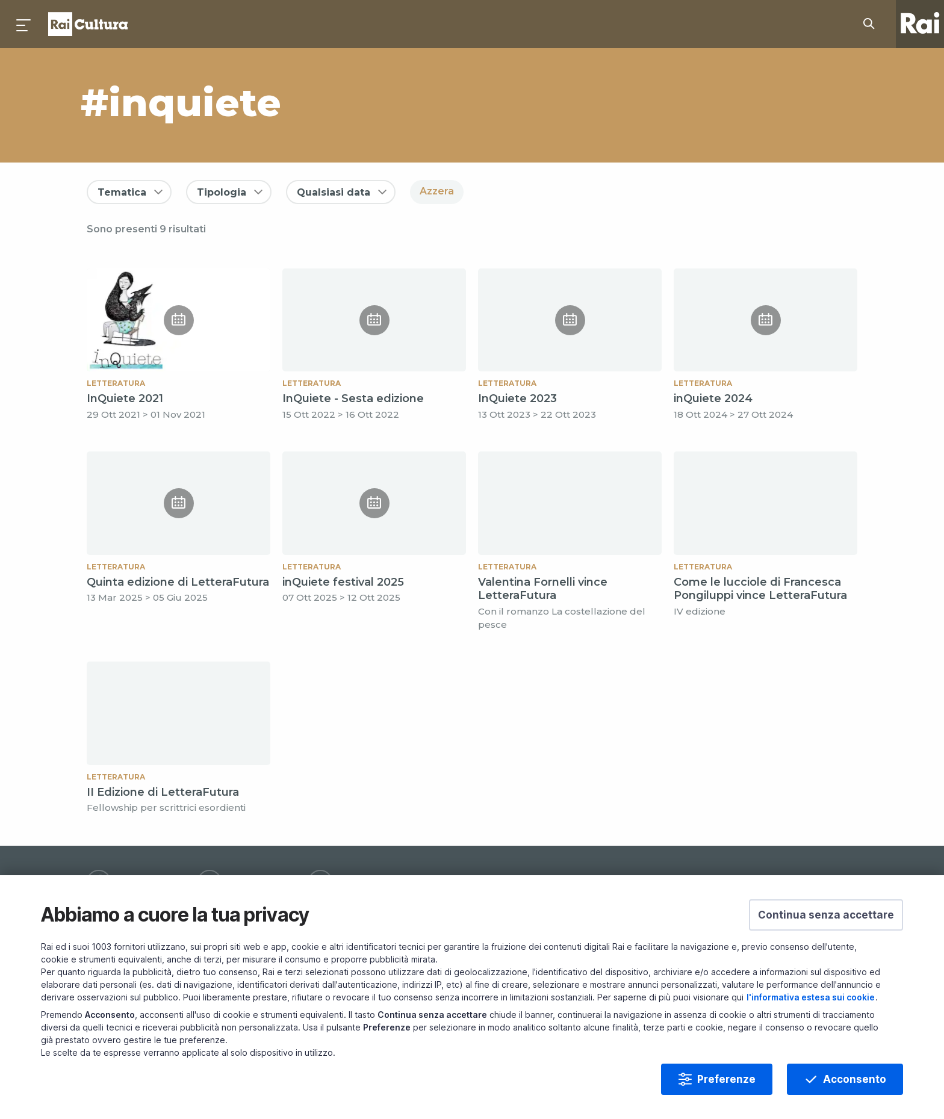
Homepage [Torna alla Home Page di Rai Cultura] (88, 24)
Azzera (437, 191)
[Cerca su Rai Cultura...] (872, 24)
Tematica (122, 192)
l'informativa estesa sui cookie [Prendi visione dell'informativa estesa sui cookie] (811, 1033)
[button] (826, 950)
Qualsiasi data (333, 192)
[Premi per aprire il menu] (24, 24)
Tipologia (221, 192)
